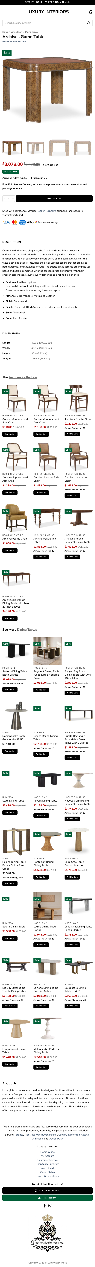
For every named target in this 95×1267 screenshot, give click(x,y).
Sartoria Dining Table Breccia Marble (45, 989)
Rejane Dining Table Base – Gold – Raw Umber (14, 865)
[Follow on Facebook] (45, 1206)
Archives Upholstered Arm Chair (46, 420)
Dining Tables (31, 32)
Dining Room (17, 32)
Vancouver (42, 1134)
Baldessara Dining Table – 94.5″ (75, 989)
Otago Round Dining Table (14, 1050)
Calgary (62, 1134)
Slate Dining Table (13, 800)
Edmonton (74, 1134)
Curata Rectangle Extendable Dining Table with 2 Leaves (76, 739)
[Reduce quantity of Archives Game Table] (4, 198)
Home (5, 32)
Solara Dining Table (13, 926)
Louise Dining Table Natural (44, 928)
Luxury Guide (47, 1168)
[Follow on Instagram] (50, 1206)
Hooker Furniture (14, 41)
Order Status (47, 1172)
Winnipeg (37, 1138)
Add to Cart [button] (10, 434)
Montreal (29, 1134)
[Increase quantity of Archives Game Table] (13, 198)
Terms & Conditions (47, 1176)
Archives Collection (23, 377)
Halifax (53, 1134)
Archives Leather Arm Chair (77, 479)
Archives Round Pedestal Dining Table (77, 540)
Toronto (18, 1134)
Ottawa (85, 1134)
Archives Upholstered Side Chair (15, 420)
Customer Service (47, 1160)
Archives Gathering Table (44, 540)
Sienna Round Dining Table (45, 737)
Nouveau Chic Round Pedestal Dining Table (77, 802)
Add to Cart (54, 198)
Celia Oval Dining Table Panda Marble (78, 928)
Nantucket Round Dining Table (43, 863)
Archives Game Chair (14, 538)
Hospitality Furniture (47, 1164)
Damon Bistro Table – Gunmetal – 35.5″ (14, 737)
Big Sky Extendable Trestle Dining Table (14, 989)
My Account (47, 1156)
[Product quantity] (8, 198)
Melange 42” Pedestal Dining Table (46, 1050)
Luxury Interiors (47, 12)
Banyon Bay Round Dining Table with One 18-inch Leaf (78, 675)
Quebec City (56, 1138)
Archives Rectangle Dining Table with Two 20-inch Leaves (15, 603)
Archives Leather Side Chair (46, 479)
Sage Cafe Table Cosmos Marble (74, 863)
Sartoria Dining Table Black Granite (14, 673)
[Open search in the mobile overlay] (47, 23)
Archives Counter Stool (78, 419)
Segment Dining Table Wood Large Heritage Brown (46, 675)
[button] (4, 12)
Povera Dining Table (45, 800)
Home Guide (47, 1152)
